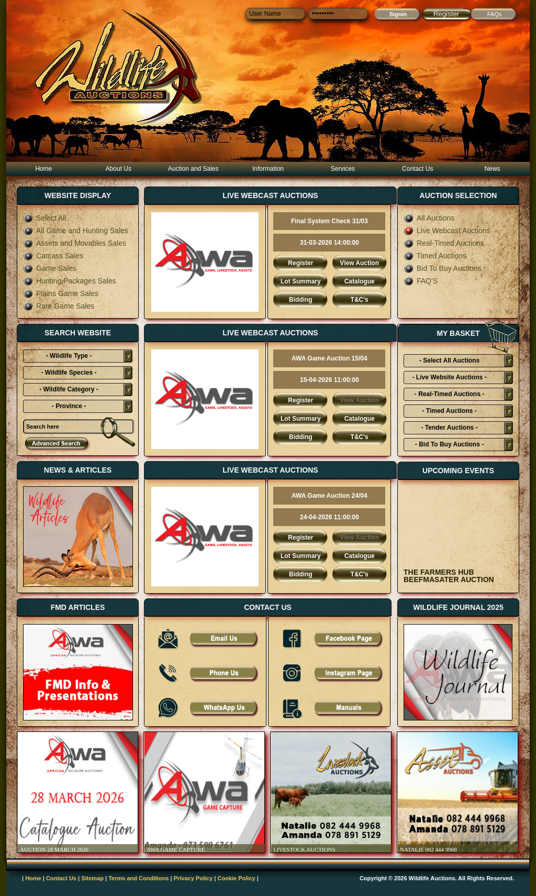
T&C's (359, 299)
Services (343, 168)
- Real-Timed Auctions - (449, 394)
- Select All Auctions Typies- (449, 362)
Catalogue (359, 281)
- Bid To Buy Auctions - (449, 444)
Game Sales (49, 268)
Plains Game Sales (60, 293)
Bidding (300, 299)
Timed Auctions (435, 255)
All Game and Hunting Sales (75, 230)
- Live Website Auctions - (449, 377)
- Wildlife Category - (68, 389)
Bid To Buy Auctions (442, 268)
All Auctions (429, 218)
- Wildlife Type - (69, 355)
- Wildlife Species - (69, 372)
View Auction (359, 263)
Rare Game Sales (58, 306)
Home (43, 168)
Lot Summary (301, 281)
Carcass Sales (53, 255)
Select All (44, 218)
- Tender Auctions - (449, 427)
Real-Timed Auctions (444, 243)
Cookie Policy (236, 878)
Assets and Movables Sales (74, 243)
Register (446, 14)
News (492, 168)
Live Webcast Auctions (447, 230)
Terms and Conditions (138, 878)
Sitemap (92, 878)
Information (268, 168)
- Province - (69, 406)
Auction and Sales (193, 168)
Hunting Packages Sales (69, 281)
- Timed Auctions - (449, 410)
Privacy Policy (193, 878)
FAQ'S (421, 281)
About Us (118, 168)
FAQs (494, 14)
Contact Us (417, 168)
